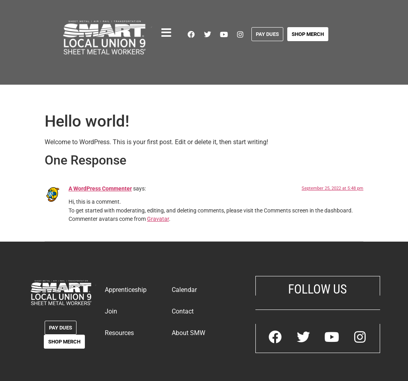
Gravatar (158, 219)
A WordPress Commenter (100, 188)
